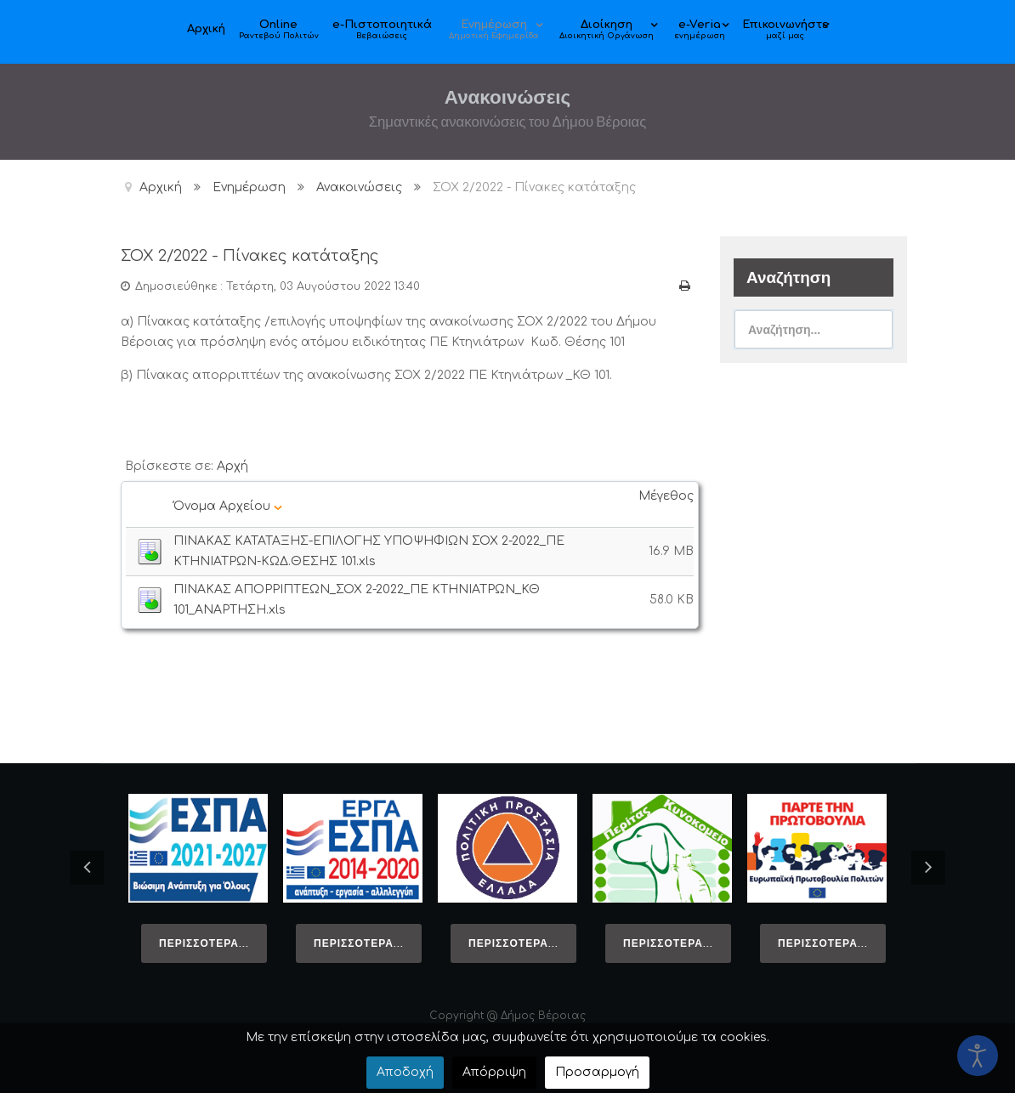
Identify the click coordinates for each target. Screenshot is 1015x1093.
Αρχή (232, 465)
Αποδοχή (405, 1072)
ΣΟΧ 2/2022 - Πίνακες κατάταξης (260, 255)
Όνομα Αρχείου (227, 505)
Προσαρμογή (597, 1072)
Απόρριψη (494, 1072)
